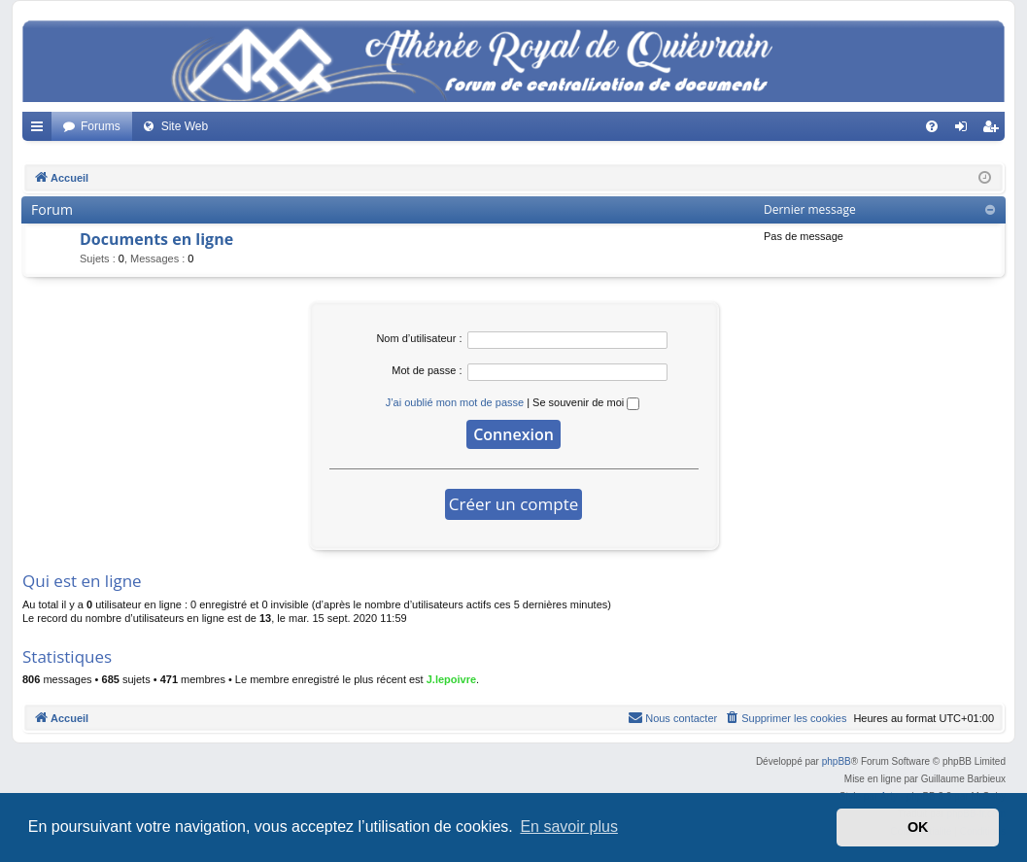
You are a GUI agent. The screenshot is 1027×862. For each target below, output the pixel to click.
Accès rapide (40, 130)
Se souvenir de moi (585, 402)
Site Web (184, 126)
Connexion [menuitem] (965, 130)
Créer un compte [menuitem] (994, 130)
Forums (100, 126)
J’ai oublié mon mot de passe (455, 402)
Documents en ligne (156, 239)
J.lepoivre (451, 679)
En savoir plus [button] (569, 826)
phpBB (836, 761)
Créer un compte (514, 504)
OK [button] (918, 827)
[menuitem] (931, 126)
